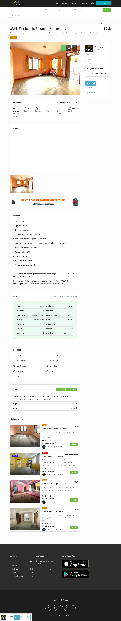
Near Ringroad (21, 366)
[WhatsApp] (66, 608)
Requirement (85, 3)
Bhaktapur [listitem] (14, 569)
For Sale (64, 3)
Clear (99, 10)
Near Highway (21, 361)
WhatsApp (91, 92)
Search (107, 10)
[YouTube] (60, 608)
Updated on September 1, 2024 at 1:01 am (63, 296)
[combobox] (50, 10)
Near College (53, 356)
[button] (102, 23)
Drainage (19, 356)
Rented (13, 37)
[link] (25, 436)
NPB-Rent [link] (49, 447)
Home (58, 3)
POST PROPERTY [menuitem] (103, 3)
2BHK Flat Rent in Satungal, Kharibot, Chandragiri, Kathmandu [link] (65, 511)
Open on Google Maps (66, 389)
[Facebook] (48, 608)
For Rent (74, 3)
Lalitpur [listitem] (13, 565)
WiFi (17, 376)
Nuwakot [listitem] (14, 572)
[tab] (63, 48)
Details (74, 445)
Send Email (91, 83)
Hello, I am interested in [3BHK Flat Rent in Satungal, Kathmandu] (96, 71)
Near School (53, 366)
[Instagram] (54, 608)
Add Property (64, 600)
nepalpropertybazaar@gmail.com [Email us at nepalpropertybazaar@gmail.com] (47, 570)
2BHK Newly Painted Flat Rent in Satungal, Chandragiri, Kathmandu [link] (67, 429)
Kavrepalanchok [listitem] (16, 576)
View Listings (99, 50)
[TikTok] (73, 608)
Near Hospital (53, 361)
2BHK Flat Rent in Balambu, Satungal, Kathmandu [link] (61, 456)
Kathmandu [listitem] (14, 562)
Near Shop (19, 371)
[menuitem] (92, 3)
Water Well (52, 371)
